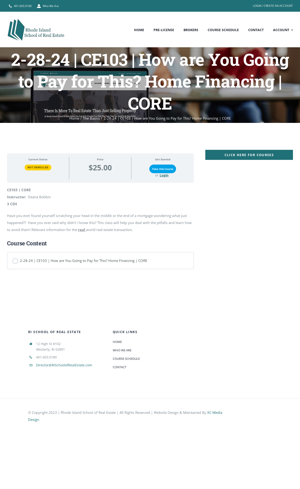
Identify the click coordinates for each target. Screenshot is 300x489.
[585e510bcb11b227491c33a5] (255, 412)
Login (164, 175)
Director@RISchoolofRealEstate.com (64, 365)
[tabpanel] (150, 211)
